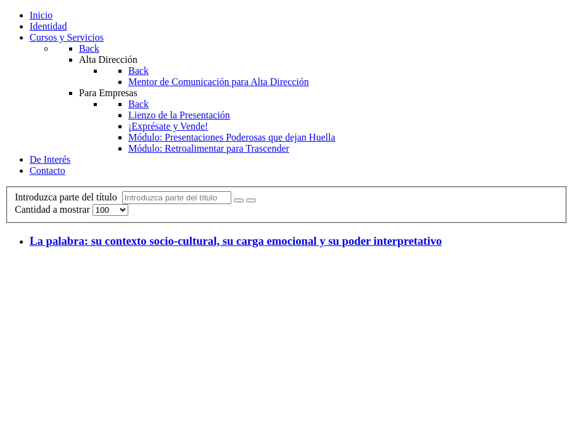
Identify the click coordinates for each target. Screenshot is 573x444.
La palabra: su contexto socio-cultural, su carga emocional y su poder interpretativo (236, 240)
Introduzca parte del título (68, 197)
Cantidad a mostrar (54, 209)
